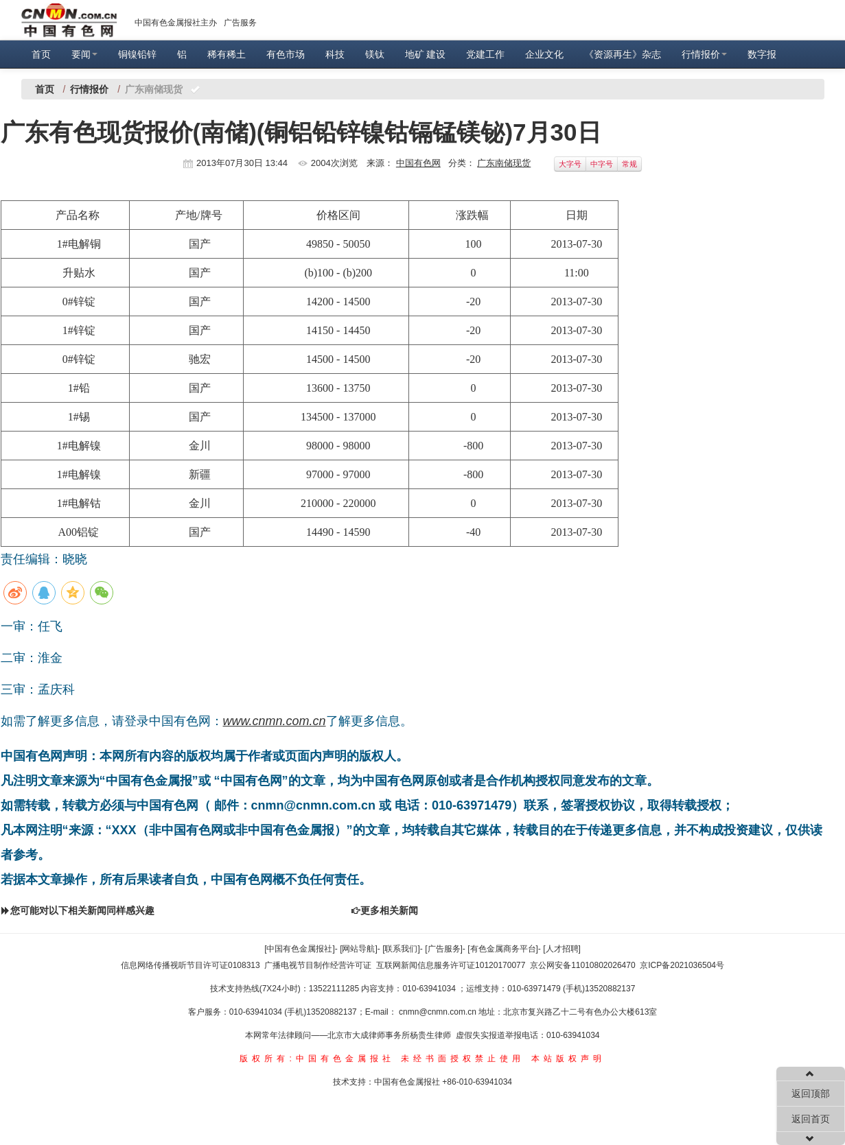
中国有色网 (418, 163)
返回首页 (810, 1118)
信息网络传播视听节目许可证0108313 (190, 965)
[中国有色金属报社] (299, 949)
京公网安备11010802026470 (582, 965)
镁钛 (374, 54)
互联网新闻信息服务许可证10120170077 (450, 965)
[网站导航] (359, 949)
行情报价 (704, 54)
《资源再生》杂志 (622, 54)
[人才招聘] (562, 949)
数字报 (762, 54)
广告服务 (240, 22)
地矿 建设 (425, 54)
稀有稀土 (226, 54)
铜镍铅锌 (137, 54)
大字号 (570, 164)
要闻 (84, 54)
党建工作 (485, 54)
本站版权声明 (568, 1058)
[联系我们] (401, 949)
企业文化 (544, 54)
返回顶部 (810, 1093)
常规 (629, 164)
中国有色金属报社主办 (176, 22)
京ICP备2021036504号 (682, 965)
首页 (41, 54)
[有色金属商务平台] (502, 949)
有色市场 (285, 54)
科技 (335, 54)
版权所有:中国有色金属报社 (317, 1058)
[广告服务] (444, 949)
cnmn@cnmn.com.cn (438, 1012)
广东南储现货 (504, 163)
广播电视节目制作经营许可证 (317, 965)
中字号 (601, 164)
